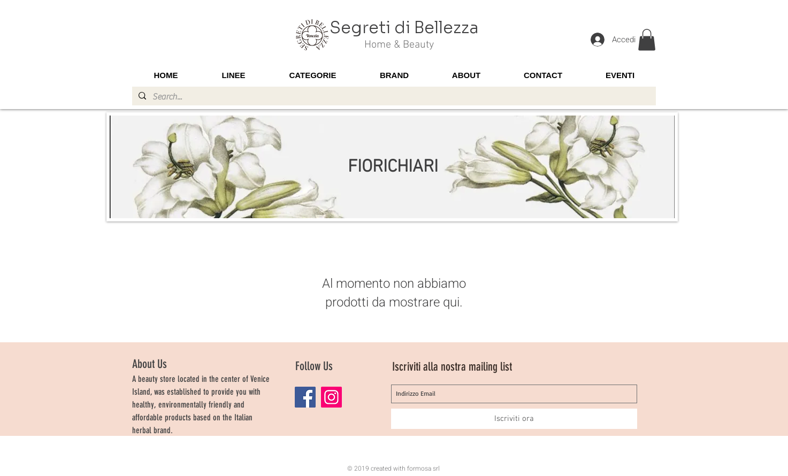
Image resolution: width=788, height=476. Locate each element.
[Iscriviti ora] (514, 419)
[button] (647, 40)
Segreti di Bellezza (404, 28)
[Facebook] (305, 397)
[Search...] (392, 97)
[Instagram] (331, 397)
